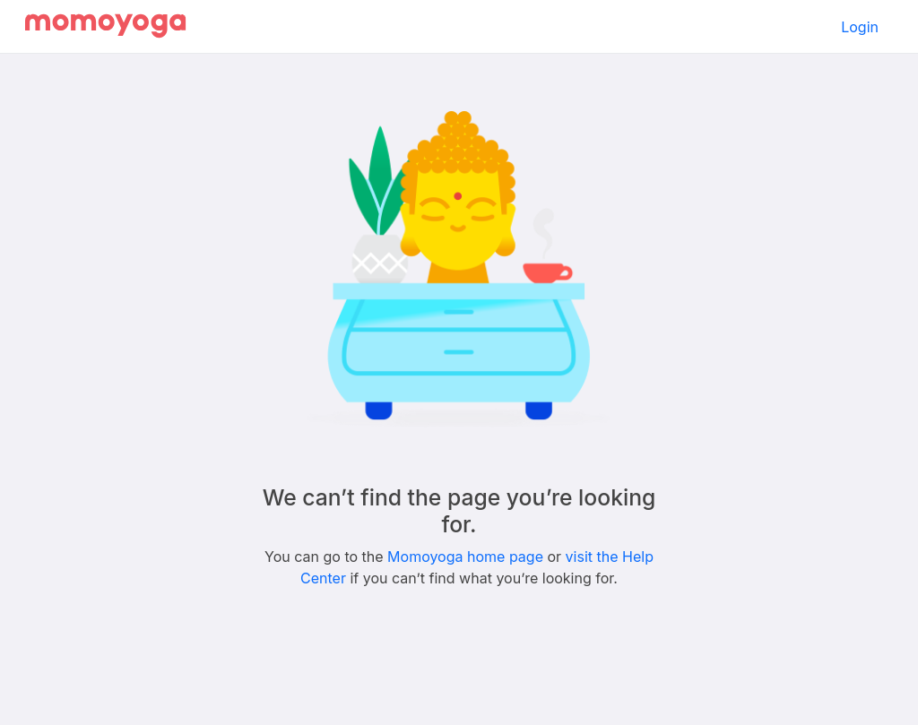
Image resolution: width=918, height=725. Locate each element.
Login (860, 27)
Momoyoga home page (465, 556)
